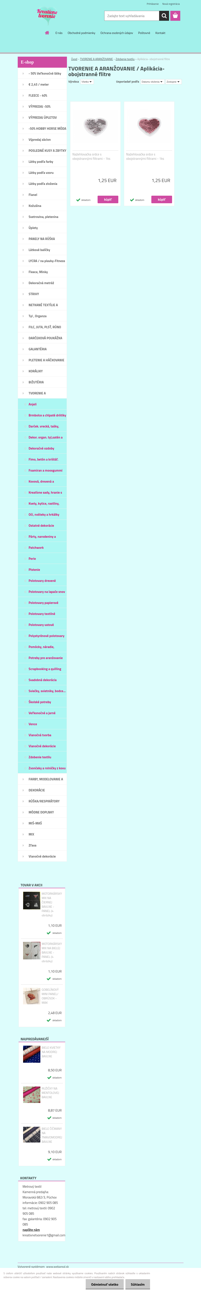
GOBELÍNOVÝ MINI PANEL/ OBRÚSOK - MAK (50, 996)
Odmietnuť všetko (104, 1284)
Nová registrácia (171, 4)
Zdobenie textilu (125, 59)
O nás (58, 32)
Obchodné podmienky (81, 32)
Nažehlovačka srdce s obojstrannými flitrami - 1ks (92, 156)
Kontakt (160, 32)
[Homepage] (47, 33)
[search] (164, 16)
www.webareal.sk (57, 1266)
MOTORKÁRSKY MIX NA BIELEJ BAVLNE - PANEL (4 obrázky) (52, 952)
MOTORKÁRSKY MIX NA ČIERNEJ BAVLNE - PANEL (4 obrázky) (52, 904)
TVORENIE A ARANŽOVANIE (96, 59)
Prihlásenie (153, 4)
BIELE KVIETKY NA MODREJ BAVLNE (51, 1051)
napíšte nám (31, 1229)
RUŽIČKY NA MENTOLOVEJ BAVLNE (50, 1092)
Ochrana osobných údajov (116, 32)
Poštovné (144, 32)
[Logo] (47, 16)
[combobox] (153, 81)
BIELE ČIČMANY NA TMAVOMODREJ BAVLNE (52, 1135)
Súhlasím (138, 1284)
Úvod (74, 59)
